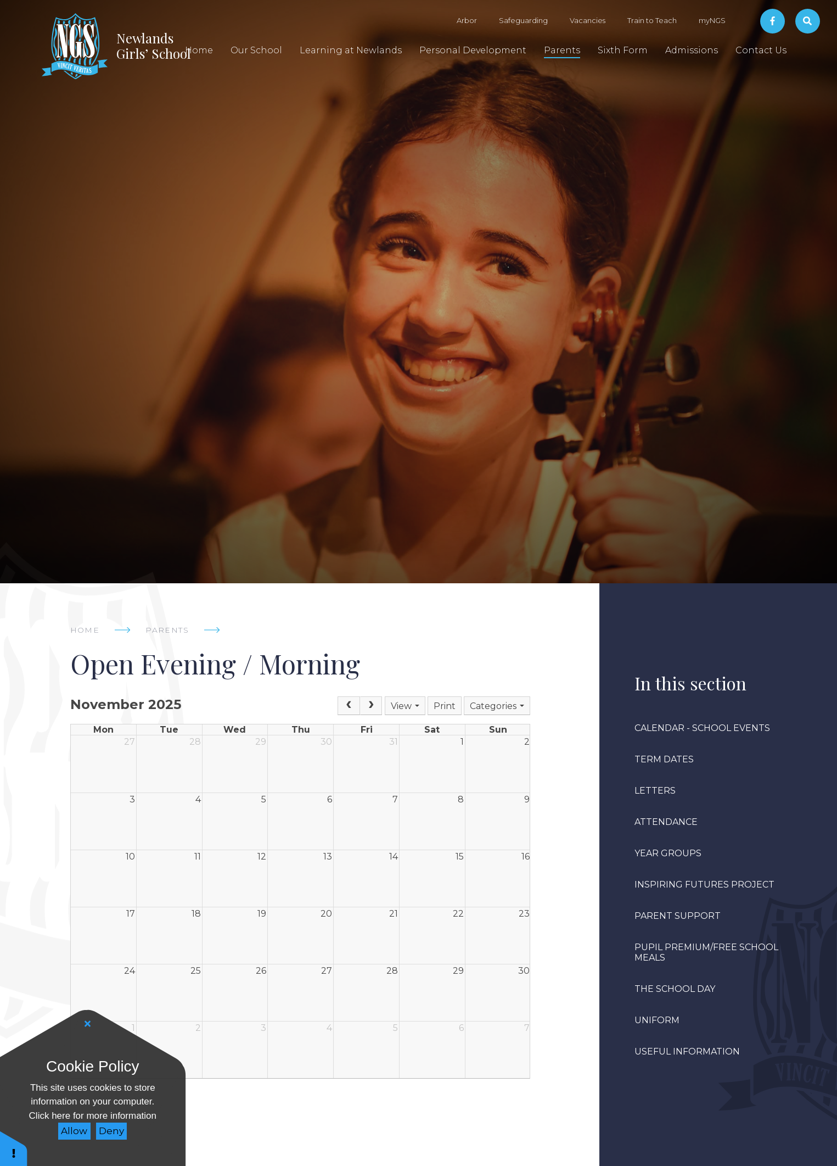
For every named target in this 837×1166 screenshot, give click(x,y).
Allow (74, 1130)
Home (85, 630)
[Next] (371, 705)
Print (445, 706)
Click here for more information (92, 1116)
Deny (111, 1130)
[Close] (88, 1024)
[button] (13, 1148)
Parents (167, 630)
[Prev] (348, 705)
